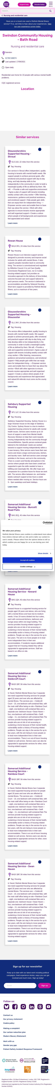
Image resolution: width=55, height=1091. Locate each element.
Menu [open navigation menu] (51, 4)
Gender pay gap (10, 1045)
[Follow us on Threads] (40, 1006)
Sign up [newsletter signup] (44, 985)
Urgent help (24, 4)
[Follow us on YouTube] (48, 1006)
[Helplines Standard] (10, 1069)
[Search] (24, 11)
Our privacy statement (13, 1019)
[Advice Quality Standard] (27, 1069)
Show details (43, 553)
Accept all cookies (27, 560)
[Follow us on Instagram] (23, 1006)
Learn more (12, 223)
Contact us (8, 1015)
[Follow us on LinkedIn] (31, 1006)
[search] (51, 11)
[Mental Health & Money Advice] (10, 1060)
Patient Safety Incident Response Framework (22, 1049)
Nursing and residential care (15, 15)
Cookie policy (8, 1023)
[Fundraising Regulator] (27, 1060)
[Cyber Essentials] (45, 1069)
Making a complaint (11, 1028)
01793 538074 (10, 58)
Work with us (8, 1041)
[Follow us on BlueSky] (6, 1006)
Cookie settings (27, 567)
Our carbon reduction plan (14, 1032)
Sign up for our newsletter (27, 966)
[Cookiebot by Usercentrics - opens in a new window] (42, 523)
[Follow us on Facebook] (14, 1006)
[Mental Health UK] (45, 1060)
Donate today (39, 4)
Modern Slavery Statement (14, 1036)
